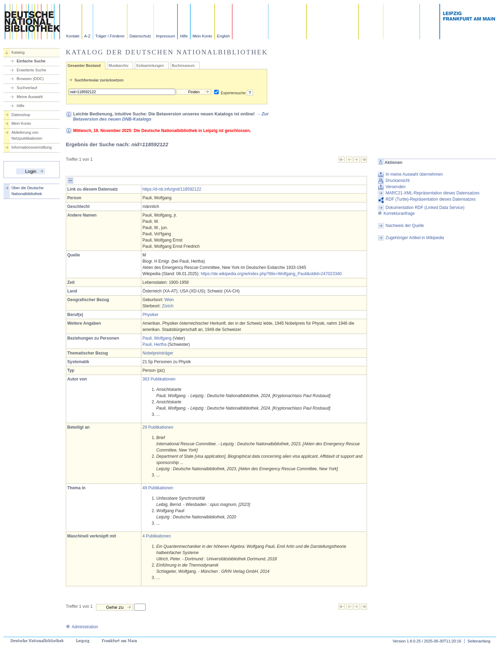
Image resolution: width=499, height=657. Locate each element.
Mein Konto (202, 36)
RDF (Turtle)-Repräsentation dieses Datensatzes (431, 199)
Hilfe (183, 36)
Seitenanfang (478, 641)
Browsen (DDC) (30, 79)
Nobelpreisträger (157, 353)
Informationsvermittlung (31, 147)
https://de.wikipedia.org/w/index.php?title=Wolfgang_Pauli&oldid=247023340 (271, 273)
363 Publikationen (158, 379)
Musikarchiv (118, 65)
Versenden (395, 186)
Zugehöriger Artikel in (415, 237)
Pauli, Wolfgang (157, 338)
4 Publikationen (156, 536)
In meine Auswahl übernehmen (414, 174)
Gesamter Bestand (84, 65)
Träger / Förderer (110, 36)
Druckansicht (398, 180)
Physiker (150, 314)
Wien (169, 299)
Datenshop (20, 115)
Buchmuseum (183, 65)
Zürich (167, 306)
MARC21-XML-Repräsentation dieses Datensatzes (433, 193)
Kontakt (72, 36)
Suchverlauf (27, 88)
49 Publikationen (157, 487)
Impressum (165, 36)
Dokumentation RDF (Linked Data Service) (425, 207)
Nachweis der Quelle (405, 225)
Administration (82, 626)
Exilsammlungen (150, 65)
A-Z (87, 36)
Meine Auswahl (30, 97)
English (223, 36)
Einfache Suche (31, 61)
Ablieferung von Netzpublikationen (26, 135)
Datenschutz (140, 36)
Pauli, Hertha (154, 344)
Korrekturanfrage (396, 213)
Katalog (18, 52)
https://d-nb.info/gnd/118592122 (171, 189)
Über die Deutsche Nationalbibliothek (27, 191)
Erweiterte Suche (31, 70)
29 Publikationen (157, 427)
